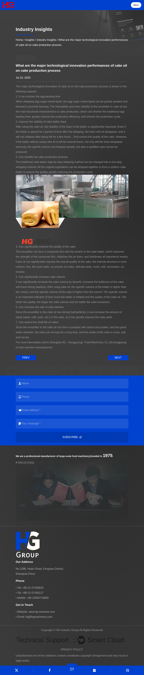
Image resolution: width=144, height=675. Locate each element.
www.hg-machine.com (42, 611)
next (118, 357)
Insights (29, 39)
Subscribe (71, 437)
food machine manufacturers (35, 347)
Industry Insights (46, 39)
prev (26, 357)
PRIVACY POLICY (72, 649)
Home (19, 39)
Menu (136, 5)
